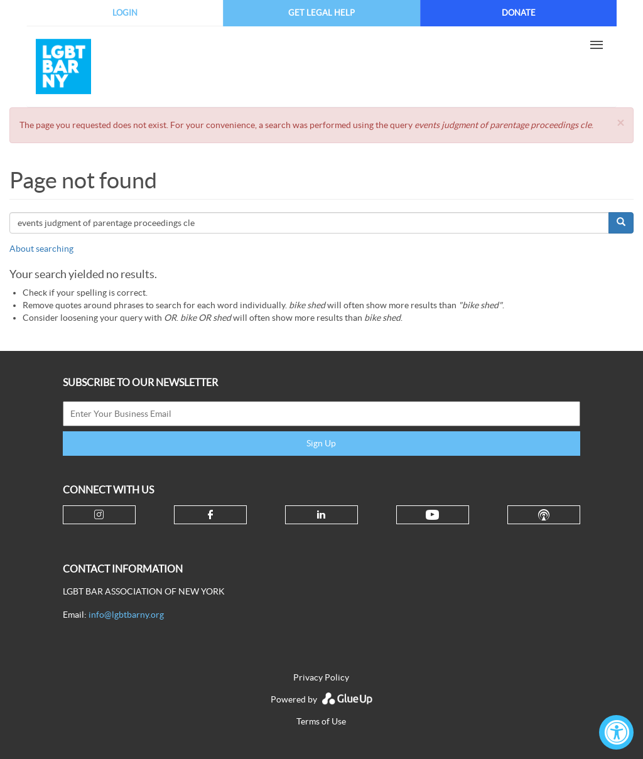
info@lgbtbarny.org (126, 615)
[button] (620, 122)
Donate (519, 13)
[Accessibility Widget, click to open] (616, 732)
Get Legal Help (321, 13)
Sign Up (321, 443)
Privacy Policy (321, 677)
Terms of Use (321, 721)
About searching (41, 249)
